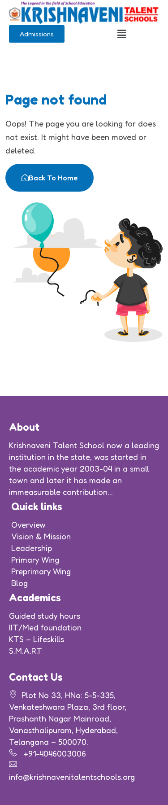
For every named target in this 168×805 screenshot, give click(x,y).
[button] (121, 34)
